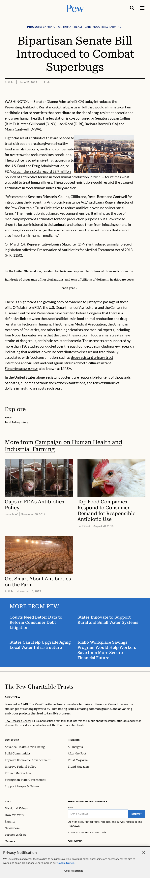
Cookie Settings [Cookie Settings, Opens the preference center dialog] (73, 870)
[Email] (98, 813)
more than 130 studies (22, 346)
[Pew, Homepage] (75, 8)
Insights (74, 739)
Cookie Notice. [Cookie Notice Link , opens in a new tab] (66, 862)
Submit (137, 813)
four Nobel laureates (21, 334)
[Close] (143, 852)
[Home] (39, 686)
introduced (97, 244)
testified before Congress (82, 312)
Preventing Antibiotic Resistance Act (33, 106)
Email (70, 807)
